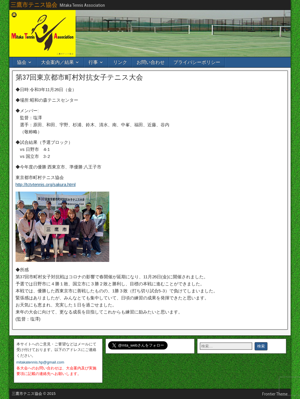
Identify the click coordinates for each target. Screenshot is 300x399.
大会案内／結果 (57, 62)
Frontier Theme (275, 394)
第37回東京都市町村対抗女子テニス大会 (79, 77)
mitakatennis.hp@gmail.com (40, 362)
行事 (93, 62)
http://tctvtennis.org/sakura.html (46, 184)
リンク (120, 62)
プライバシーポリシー (196, 62)
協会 (21, 62)
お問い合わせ (151, 62)
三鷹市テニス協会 (34, 4)
